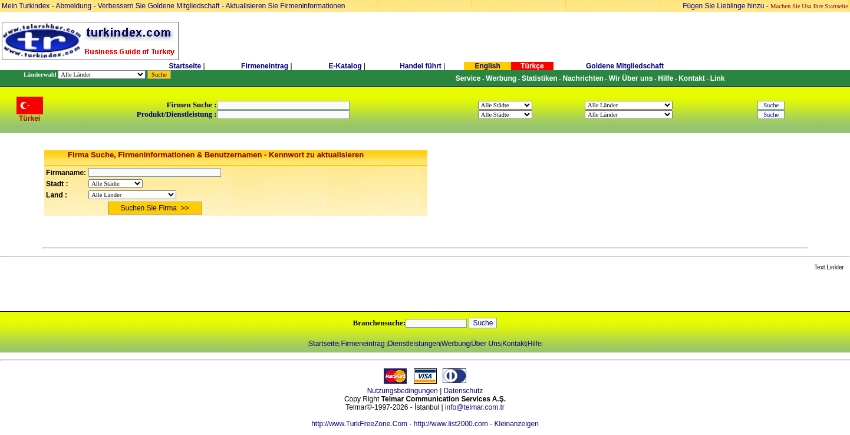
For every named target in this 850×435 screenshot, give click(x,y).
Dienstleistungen (414, 344)
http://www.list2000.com (451, 424)
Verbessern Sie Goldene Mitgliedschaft (160, 6)
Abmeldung (73, 6)
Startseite (185, 66)
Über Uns (486, 344)
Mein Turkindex (26, 6)
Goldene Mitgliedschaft (625, 66)
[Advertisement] (140, 291)
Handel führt (421, 66)
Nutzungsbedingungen (402, 391)
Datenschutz (463, 391)
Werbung (456, 344)
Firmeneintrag (265, 66)
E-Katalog (345, 66)
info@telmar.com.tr (475, 407)
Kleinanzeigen (516, 424)
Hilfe (535, 344)
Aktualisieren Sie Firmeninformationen (285, 6)
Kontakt (514, 344)
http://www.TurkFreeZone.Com (359, 424)
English (487, 66)
